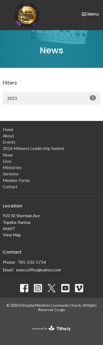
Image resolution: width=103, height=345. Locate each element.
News (8, 154)
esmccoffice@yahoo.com (38, 269)
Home (8, 129)
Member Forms (16, 180)
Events (9, 142)
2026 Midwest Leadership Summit (33, 148)
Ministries (12, 167)
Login (61, 310)
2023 (51, 98)
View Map (12, 234)
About (8, 135)
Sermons (10, 173)
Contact (10, 186)
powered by (51, 328)
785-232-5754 (32, 262)
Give (7, 161)
